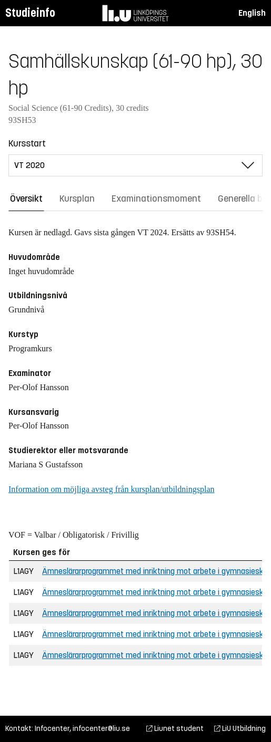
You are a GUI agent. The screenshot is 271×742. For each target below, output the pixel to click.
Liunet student (175, 728)
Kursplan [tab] (77, 198)
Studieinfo (30, 13)
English (252, 13)
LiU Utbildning (240, 728)
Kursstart (27, 143)
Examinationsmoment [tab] (156, 198)
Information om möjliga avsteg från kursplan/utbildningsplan (111, 489)
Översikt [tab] (26, 198)
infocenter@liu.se (101, 728)
